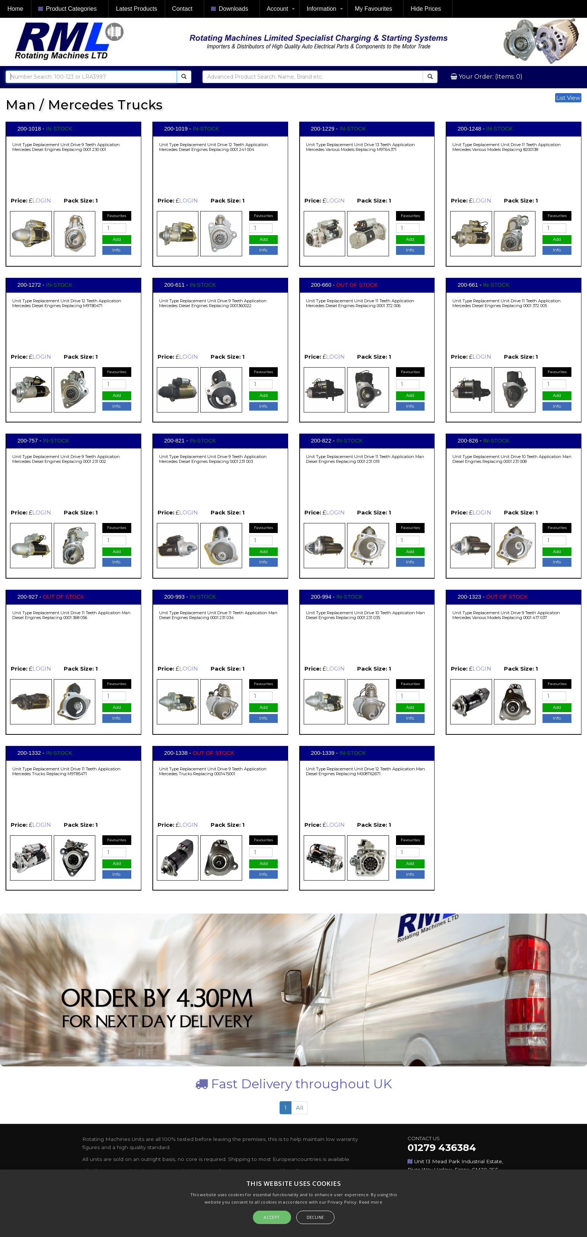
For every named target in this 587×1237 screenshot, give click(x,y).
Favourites (116, 215)
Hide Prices (425, 9)
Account (277, 9)
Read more (370, 1202)
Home (15, 9)
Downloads (229, 9)
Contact (182, 9)
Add (117, 239)
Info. (116, 250)
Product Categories (67, 9)
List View (568, 97)
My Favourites (373, 9)
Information (321, 9)
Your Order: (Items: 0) (489, 76)
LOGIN (41, 200)
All (299, 1107)
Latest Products (136, 9)
